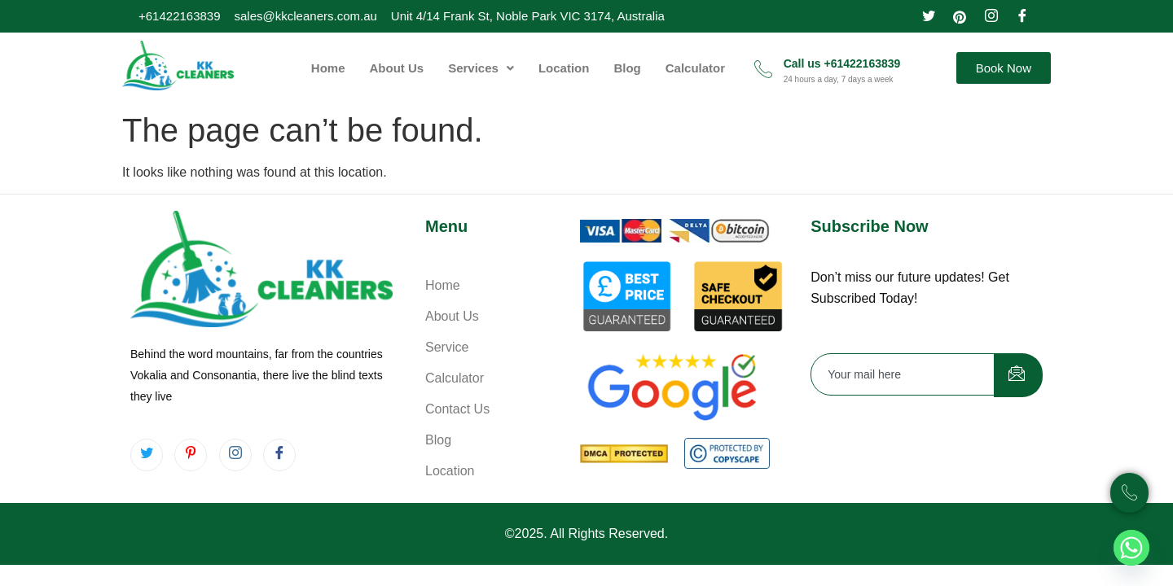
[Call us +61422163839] (763, 68)
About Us (397, 68)
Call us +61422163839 (842, 63)
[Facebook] (1022, 14)
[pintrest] (190, 455)
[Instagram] (991, 14)
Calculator (695, 68)
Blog (626, 68)
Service (446, 347)
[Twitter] (928, 14)
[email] (903, 374)
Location (564, 68)
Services (481, 68)
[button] (481, 68)
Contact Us (457, 409)
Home (328, 68)
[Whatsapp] (1131, 548)
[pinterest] (959, 14)
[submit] (1018, 375)
